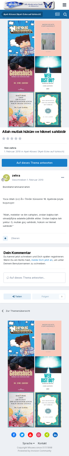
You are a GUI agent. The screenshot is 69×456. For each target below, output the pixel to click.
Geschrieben (27, 179)
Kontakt (42, 443)
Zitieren (15, 238)
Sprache (29, 443)
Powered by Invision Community (34, 450)
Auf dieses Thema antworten (35, 162)
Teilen (17, 296)
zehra (12, 147)
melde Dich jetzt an (42, 259)
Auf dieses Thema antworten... (26, 277)
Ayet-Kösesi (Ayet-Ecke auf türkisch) (44, 151)
